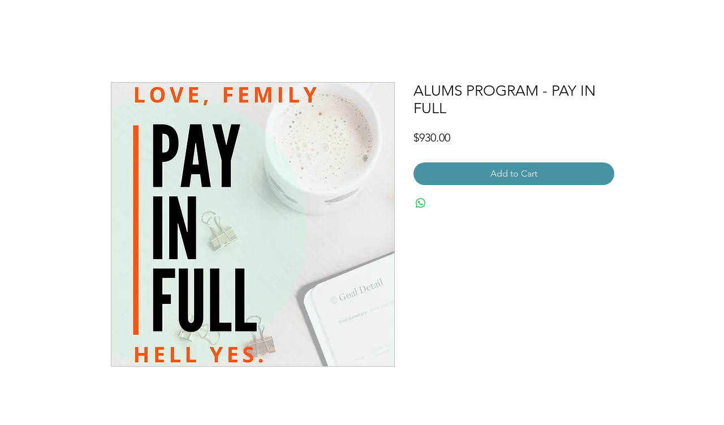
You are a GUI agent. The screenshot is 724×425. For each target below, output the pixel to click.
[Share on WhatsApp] (421, 203)
